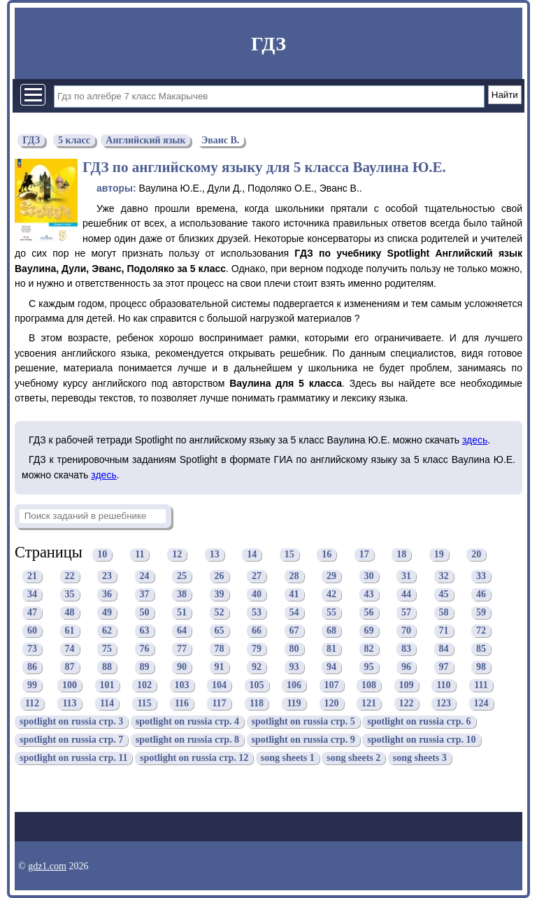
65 (219, 631)
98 (481, 667)
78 (219, 649)
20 (476, 554)
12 (177, 554)
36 (107, 595)
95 (369, 667)
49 (107, 613)
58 (444, 613)
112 (32, 704)
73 (32, 649)
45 (444, 595)
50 (145, 613)
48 (70, 613)
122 (406, 704)
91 (219, 667)
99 (32, 685)
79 (257, 649)
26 (219, 576)
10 (102, 554)
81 (331, 649)
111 (480, 685)
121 (368, 704)
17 (364, 554)
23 (107, 576)
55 (331, 613)
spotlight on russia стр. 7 (71, 740)
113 (69, 704)
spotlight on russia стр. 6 (419, 722)
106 (294, 685)
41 (294, 595)
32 (444, 576)
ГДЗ (268, 44)
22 (70, 576)
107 (331, 685)
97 (444, 667)
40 (257, 595)
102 (144, 685)
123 (443, 704)
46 (481, 595)
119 (294, 704)
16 (326, 554)
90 (182, 667)
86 (32, 667)
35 (70, 595)
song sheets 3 (420, 758)
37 (145, 595)
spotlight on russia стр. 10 (421, 740)
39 (219, 595)
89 (145, 667)
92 (257, 667)
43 (369, 595)
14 (252, 554)
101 (107, 685)
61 (70, 631)
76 (145, 649)
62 (107, 631)
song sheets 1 (288, 758)
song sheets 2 (353, 758)
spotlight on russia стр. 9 (303, 740)
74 (70, 649)
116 (182, 704)
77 (182, 649)
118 (257, 704)
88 (107, 667)
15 (289, 554)
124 (481, 704)
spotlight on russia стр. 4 (187, 722)
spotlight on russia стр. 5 (303, 722)
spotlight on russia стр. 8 (187, 740)
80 (294, 649)
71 (444, 631)
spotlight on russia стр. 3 (71, 722)
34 (32, 595)
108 (368, 685)
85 (481, 649)
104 (219, 685)
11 (139, 554)
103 (182, 685)
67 (294, 631)
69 (369, 631)
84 (444, 649)
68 (331, 631)
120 (331, 704)
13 (215, 554)
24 (145, 576)
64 (182, 631)
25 (182, 576)
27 (257, 576)
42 (331, 595)
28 (294, 576)
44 (406, 595)
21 (32, 576)
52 (219, 613)
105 (257, 685)
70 (406, 631)
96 (406, 667)
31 (406, 576)
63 (145, 631)
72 (481, 631)
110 (443, 685)
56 (369, 613)
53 (257, 613)
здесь (474, 440)
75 (107, 649)
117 (219, 704)
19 (439, 554)
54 (294, 613)
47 (32, 613)
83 (406, 649)
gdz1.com (47, 866)
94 (331, 667)
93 (294, 667)
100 (69, 685)
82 (369, 649)
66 (257, 631)
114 (107, 704)
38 (182, 595)
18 (401, 554)
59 (481, 613)
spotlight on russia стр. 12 (194, 758)
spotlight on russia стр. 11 (73, 758)
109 (406, 685)
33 (481, 576)
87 (70, 667)
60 (32, 631)
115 (144, 704)
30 (369, 576)
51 (182, 613)
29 (331, 576)
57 (406, 613)
